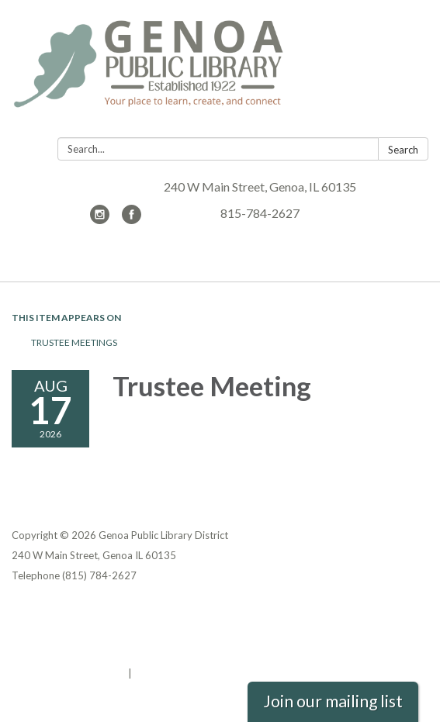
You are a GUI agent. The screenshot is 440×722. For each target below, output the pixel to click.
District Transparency (66, 633)
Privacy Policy (45, 612)
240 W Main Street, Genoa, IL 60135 (260, 186)
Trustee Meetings (74, 342)
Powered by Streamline (69, 673)
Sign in (151, 673)
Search (403, 149)
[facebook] (131, 219)
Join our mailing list (333, 701)
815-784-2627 (260, 213)
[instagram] (99, 219)
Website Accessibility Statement (93, 653)
